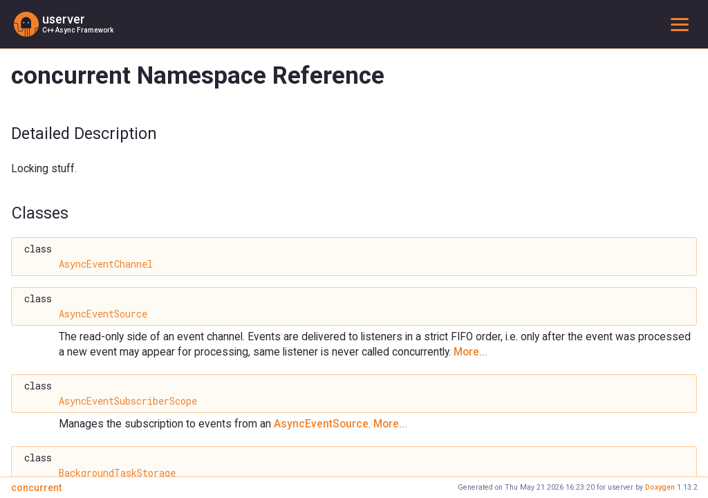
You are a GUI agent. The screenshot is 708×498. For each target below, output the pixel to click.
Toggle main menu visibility (682, 24)
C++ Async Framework (77, 30)
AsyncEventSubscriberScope (128, 401)
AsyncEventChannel (106, 264)
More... (470, 352)
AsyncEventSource (103, 314)
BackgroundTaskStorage (117, 473)
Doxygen (660, 487)
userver (63, 19)
